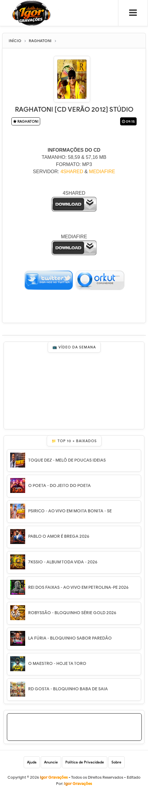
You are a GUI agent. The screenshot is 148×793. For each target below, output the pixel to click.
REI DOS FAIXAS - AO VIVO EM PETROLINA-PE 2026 (78, 587)
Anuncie (51, 762)
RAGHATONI (25, 121)
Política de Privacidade (84, 762)
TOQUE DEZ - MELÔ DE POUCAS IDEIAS (67, 460)
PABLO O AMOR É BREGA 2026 (58, 536)
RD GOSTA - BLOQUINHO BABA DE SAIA (68, 688)
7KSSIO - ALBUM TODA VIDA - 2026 (62, 562)
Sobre (116, 762)
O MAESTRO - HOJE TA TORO (57, 663)
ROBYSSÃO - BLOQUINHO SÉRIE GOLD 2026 (72, 612)
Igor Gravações (78, 783)
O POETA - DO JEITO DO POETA (59, 485)
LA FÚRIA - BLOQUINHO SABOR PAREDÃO (70, 638)
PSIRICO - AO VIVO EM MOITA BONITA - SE (70, 511)
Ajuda (32, 762)
